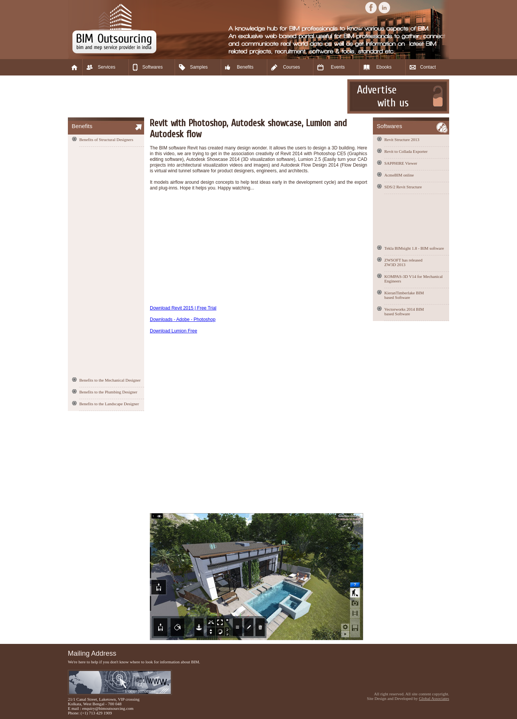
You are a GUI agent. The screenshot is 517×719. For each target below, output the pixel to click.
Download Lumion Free (173, 331)
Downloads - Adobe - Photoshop (182, 319)
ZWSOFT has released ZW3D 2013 (403, 262)
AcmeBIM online (399, 175)
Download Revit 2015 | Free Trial (183, 308)
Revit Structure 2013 (401, 139)
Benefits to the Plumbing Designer (108, 392)
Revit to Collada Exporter (405, 151)
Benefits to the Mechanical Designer (110, 380)
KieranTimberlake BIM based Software (404, 295)
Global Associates (434, 698)
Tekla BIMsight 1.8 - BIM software (414, 248)
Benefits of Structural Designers (106, 139)
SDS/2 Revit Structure (403, 187)
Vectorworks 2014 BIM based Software (404, 311)
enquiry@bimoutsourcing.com (107, 708)
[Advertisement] (206, 96)
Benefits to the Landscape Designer (109, 403)
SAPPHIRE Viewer (400, 163)
